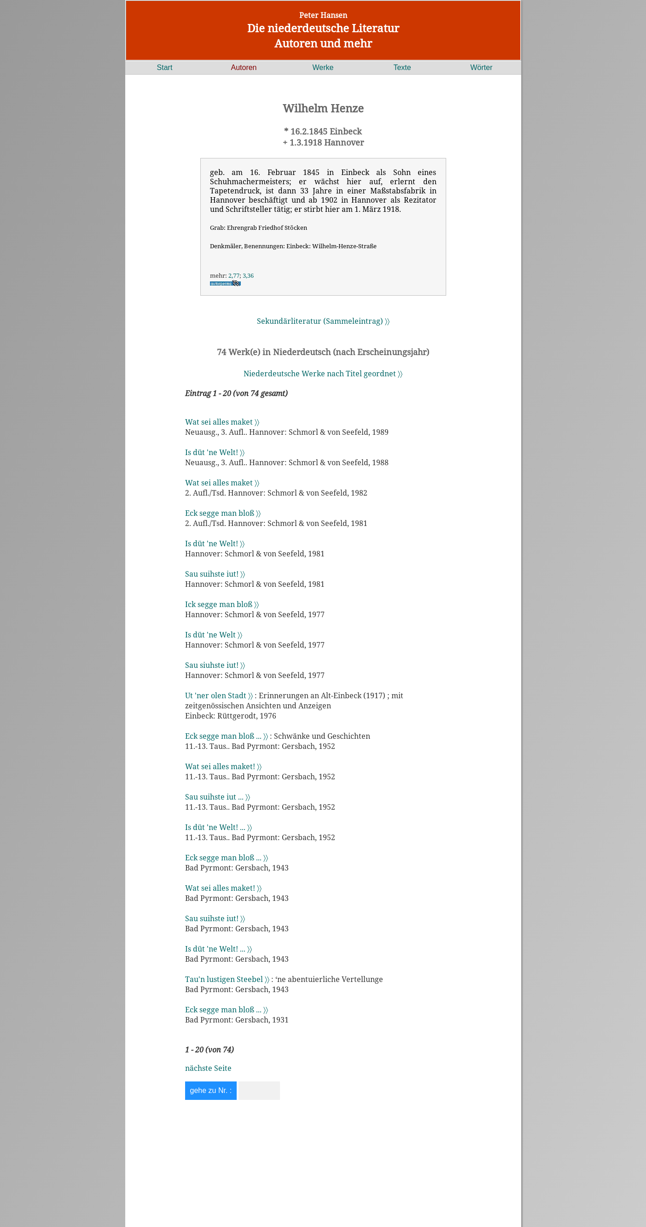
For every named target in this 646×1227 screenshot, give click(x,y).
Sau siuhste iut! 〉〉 (215, 665)
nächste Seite (208, 1068)
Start (165, 67)
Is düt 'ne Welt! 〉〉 (214, 452)
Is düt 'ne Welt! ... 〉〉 (218, 827)
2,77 (233, 275)
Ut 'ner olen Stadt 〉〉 (219, 695)
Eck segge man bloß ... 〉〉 (226, 736)
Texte (402, 67)
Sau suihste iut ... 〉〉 (217, 797)
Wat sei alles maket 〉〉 (222, 422)
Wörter (482, 67)
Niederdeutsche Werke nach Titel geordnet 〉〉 (323, 373)
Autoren (243, 67)
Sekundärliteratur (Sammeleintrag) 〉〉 (323, 321)
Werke (323, 67)
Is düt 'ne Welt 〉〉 (213, 635)
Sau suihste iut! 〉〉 (215, 574)
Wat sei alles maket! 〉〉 (223, 766)
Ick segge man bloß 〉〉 (222, 604)
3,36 (248, 275)
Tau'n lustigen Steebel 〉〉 (227, 979)
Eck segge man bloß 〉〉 (223, 513)
